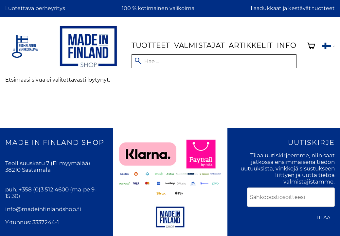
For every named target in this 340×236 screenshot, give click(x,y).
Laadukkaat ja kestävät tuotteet (293, 8)
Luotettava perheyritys (35, 8)
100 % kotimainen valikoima (158, 8)
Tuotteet (151, 45)
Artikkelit (251, 45)
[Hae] (214, 61)
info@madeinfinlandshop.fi (43, 209)
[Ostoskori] (311, 47)
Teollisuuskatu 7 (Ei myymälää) (47, 163)
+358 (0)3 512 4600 (44, 189)
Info (286, 45)
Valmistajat (199, 45)
